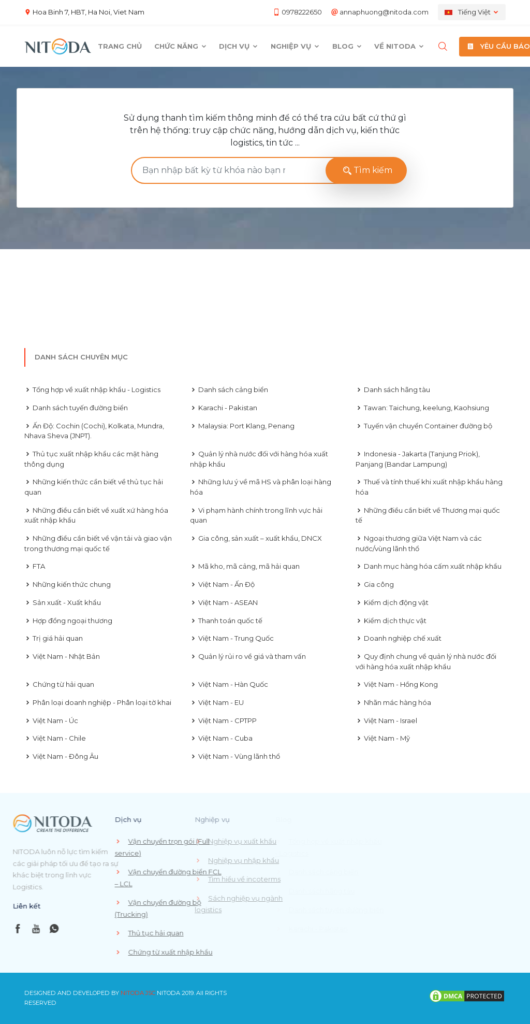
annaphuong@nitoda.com (384, 12)
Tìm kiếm (366, 170)
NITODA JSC (138, 993)
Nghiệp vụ (295, 46)
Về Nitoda (399, 46)
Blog (347, 46)
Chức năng (180, 46)
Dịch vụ (238, 46)
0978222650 (302, 12)
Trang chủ (120, 46)
